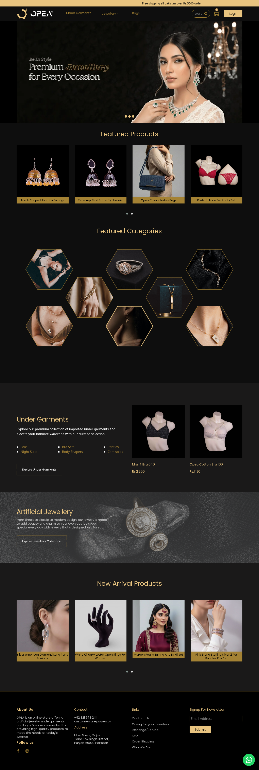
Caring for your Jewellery (150, 724)
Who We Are (141, 747)
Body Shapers (72, 451)
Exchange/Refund (145, 730)
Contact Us (140, 718)
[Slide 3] (133, 116)
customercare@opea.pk (92, 721)
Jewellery (110, 14)
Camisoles (115, 451)
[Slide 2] (129, 116)
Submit (200, 729)
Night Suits (29, 451)
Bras (24, 447)
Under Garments (78, 14)
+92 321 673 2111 (85, 718)
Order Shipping (143, 741)
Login (233, 13)
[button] (127, 214)
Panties (113, 447)
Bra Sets (68, 447)
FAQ (135, 736)
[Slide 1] (126, 116)
